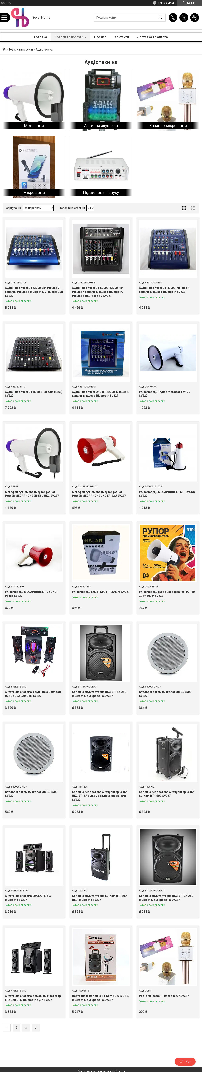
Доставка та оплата (152, 37)
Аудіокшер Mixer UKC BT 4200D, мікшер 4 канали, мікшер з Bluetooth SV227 (100, 393)
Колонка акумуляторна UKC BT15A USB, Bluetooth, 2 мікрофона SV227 (99, 693)
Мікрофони (34, 192)
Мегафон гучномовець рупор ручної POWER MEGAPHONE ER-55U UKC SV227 (32, 494)
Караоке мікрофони (168, 125)
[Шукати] (160, 17)
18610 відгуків (166, 2)
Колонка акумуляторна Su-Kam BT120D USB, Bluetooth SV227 (99, 897)
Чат (185, 1061)
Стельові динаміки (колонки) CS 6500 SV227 (165, 693)
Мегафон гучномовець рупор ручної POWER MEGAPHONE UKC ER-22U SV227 (99, 494)
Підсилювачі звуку (101, 192)
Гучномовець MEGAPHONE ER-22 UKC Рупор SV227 (30, 593)
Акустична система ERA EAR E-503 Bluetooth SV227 (28, 897)
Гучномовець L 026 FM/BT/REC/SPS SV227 (101, 591)
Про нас (100, 37)
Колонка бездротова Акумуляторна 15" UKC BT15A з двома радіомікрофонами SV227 (99, 795)
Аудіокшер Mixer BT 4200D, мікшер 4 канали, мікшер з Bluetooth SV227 (164, 289)
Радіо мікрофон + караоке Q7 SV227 (164, 995)
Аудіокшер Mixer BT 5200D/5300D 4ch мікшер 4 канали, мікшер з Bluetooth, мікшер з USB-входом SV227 (97, 291)
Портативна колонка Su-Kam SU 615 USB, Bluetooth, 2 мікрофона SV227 (100, 997)
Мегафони (34, 125)
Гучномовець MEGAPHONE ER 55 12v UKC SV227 (167, 494)
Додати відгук (194, 17)
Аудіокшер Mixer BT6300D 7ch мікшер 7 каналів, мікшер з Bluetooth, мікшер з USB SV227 (34, 291)
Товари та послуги (69, 37)
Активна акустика (101, 125)
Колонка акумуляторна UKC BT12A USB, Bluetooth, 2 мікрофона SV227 (166, 897)
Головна (40, 37)
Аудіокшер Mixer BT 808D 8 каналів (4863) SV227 (33, 393)
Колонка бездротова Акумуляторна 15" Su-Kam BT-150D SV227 (166, 794)
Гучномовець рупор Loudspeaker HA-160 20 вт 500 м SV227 (167, 593)
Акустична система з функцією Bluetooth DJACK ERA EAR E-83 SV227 (33, 693)
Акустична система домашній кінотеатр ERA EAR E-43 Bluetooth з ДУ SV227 (33, 997)
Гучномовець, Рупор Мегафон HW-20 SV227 (164, 393)
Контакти (121, 37)
